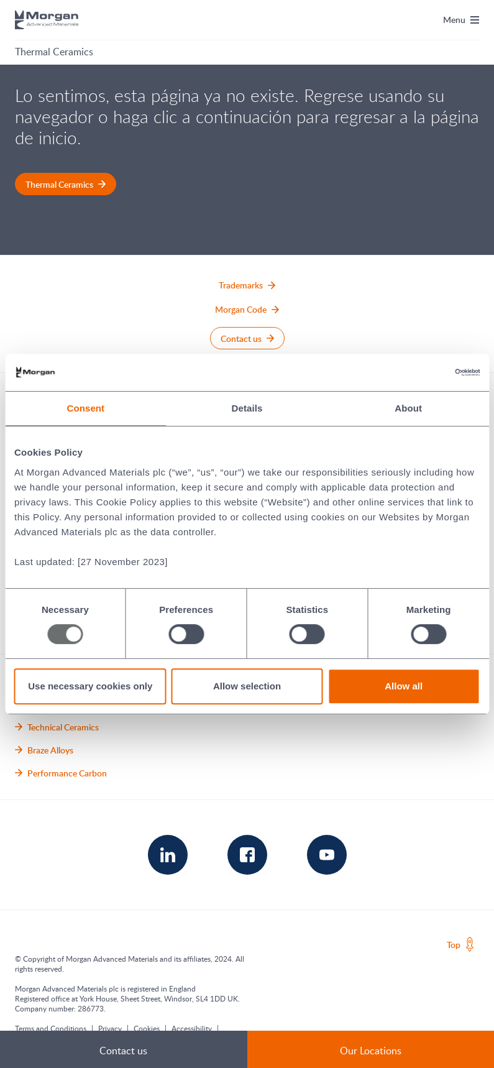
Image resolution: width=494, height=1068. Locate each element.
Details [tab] (247, 408)
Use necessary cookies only (90, 686)
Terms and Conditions (50, 1028)
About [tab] (408, 408)
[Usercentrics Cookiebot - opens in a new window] (425, 372)
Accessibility (192, 1028)
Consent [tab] (85, 408)
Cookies (147, 1028)
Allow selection (247, 686)
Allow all (404, 686)
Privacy (110, 1028)
